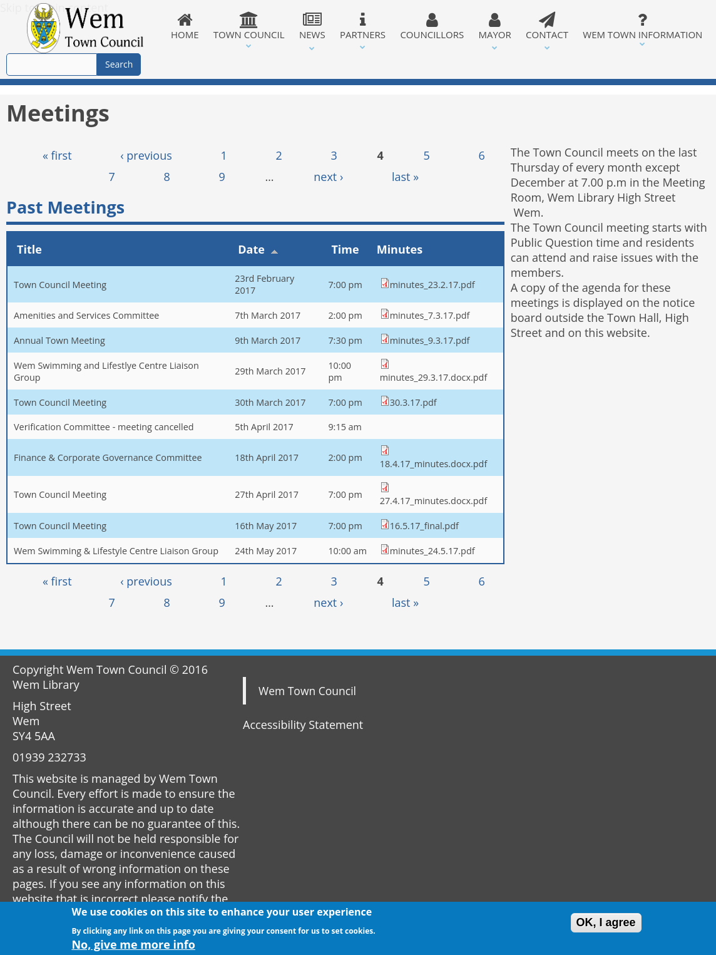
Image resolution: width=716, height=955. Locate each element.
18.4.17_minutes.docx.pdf (434, 464)
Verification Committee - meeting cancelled (104, 427)
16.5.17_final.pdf (424, 526)
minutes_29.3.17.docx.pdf (434, 377)
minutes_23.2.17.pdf (432, 285)
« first (57, 155)
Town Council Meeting (60, 285)
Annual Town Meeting (59, 340)
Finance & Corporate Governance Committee (108, 457)
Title (29, 249)
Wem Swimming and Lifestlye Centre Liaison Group (106, 371)
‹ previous (146, 155)
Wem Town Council (307, 690)
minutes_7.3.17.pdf (430, 315)
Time (345, 249)
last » (405, 176)
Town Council (248, 26)
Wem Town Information (642, 26)
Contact (546, 26)
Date (258, 249)
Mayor (495, 26)
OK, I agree (606, 925)
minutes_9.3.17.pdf (430, 340)
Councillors (432, 26)
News (312, 26)
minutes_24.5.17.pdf (432, 551)
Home (185, 26)
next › (328, 176)
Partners (362, 26)
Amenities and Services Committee (86, 315)
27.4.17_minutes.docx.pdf (434, 501)
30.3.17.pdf (413, 402)
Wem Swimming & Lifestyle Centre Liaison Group (116, 551)
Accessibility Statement (303, 724)
